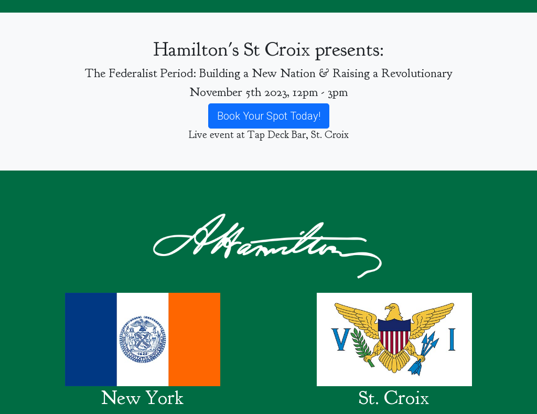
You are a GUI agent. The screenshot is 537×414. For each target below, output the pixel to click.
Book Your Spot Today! (268, 116)
